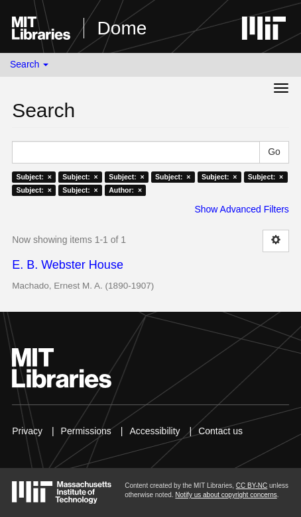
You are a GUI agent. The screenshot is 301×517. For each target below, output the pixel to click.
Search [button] (29, 64)
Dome (122, 28)
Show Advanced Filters (241, 209)
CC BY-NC (251, 485)
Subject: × (33, 177)
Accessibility (154, 431)
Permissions (86, 431)
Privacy (27, 431)
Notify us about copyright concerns (225, 494)
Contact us (220, 431)
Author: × (125, 190)
